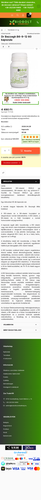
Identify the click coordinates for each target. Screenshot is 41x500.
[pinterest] (9, 46)
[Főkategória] (2, 30)
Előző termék (6, 33)
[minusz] (9, 152)
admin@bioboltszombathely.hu (16, 405)
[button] (20, 69)
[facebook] (3, 46)
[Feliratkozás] (11, 163)
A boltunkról (7, 358)
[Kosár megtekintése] (29, 15)
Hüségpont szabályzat (10, 387)
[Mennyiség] (4, 151)
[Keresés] (17, 15)
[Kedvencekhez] (36, 49)
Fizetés (5, 377)
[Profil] (23, 15)
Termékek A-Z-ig (13, 30)
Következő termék (33, 33)
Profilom (6, 429)
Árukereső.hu (20, 455)
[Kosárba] (26, 150)
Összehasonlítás (3, 172)
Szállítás (6, 380)
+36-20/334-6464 (13, 7)
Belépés (6, 422)
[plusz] (9, 149)
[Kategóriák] (12, 15)
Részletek (4, 122)
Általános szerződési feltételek (13, 370)
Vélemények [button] (8, 324)
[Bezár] (38, 6)
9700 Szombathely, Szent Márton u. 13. (19, 399)
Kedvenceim (7, 436)
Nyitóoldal (6, 352)
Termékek (6, 355)
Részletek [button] (7, 181)
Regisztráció (7, 426)
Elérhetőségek (8, 384)
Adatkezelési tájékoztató (11, 374)
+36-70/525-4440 (38, 22)
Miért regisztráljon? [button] (12, 330)
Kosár (5, 432)
